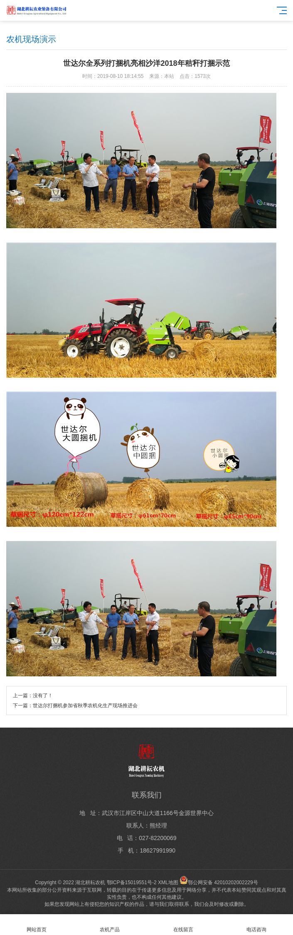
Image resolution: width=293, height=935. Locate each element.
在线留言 (183, 925)
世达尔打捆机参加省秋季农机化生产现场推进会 (85, 705)
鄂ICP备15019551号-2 (132, 882)
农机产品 (109, 925)
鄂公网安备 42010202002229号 (219, 882)
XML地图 (168, 882)
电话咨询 (256, 925)
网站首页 (36, 925)
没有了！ (43, 695)
